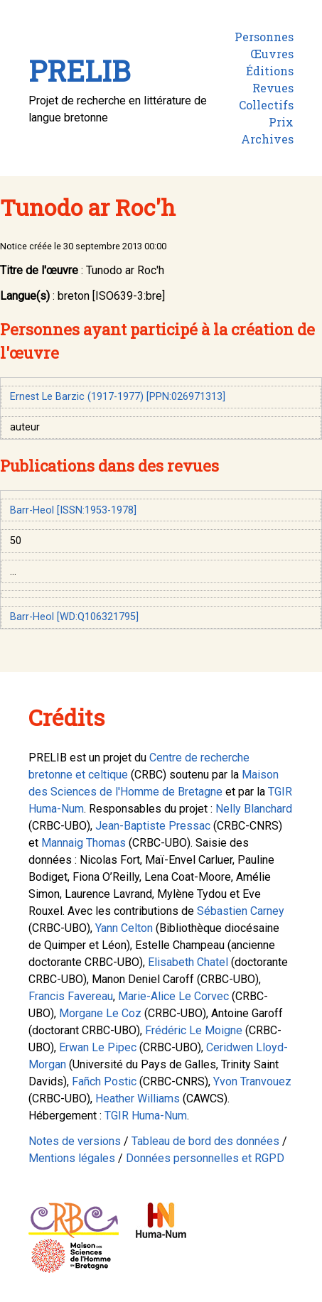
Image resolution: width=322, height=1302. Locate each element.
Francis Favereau (70, 996)
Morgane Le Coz (100, 1013)
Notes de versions (74, 1141)
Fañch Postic (104, 1081)
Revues (273, 87)
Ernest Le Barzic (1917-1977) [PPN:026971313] (117, 397)
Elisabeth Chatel (188, 962)
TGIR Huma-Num (145, 1115)
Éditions (270, 70)
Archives (267, 138)
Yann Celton (124, 928)
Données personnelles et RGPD (205, 1158)
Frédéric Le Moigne (193, 1030)
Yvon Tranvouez (252, 1081)
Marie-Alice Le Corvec (173, 996)
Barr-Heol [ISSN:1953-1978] (73, 510)
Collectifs (266, 104)
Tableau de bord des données (205, 1141)
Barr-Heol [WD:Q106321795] (74, 617)
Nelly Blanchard (253, 808)
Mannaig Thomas (83, 843)
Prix (281, 121)
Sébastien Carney (240, 911)
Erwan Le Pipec (97, 1047)
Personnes (264, 36)
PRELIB (79, 70)
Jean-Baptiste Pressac (152, 825)
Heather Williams (137, 1098)
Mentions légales (71, 1158)
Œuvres (272, 53)
